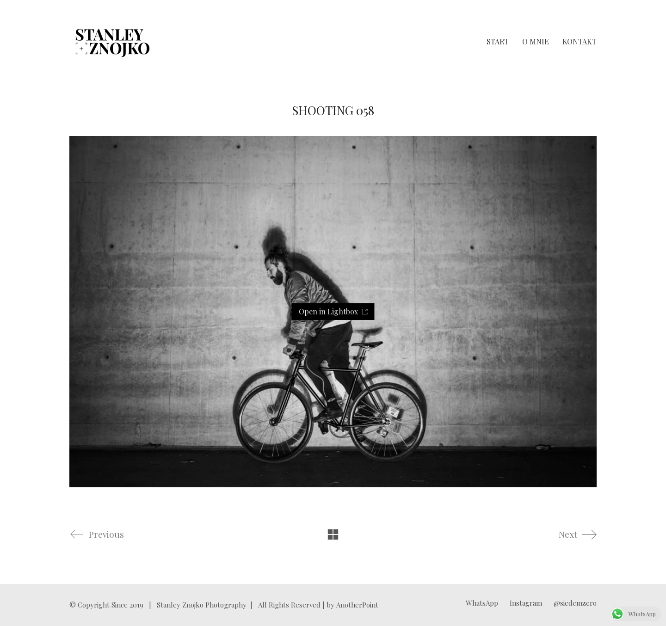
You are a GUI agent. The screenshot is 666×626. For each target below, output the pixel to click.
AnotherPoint (357, 604)
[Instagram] (526, 603)
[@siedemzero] (575, 603)
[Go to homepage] (112, 41)
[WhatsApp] (482, 603)
